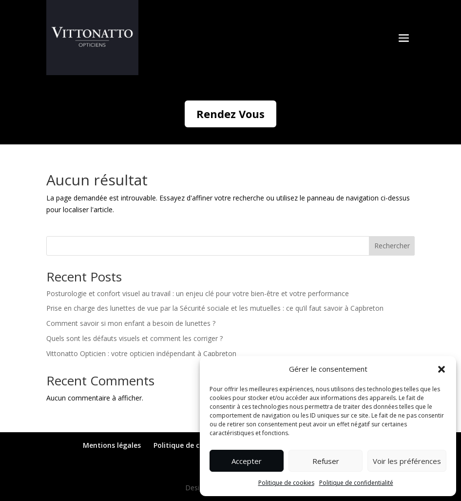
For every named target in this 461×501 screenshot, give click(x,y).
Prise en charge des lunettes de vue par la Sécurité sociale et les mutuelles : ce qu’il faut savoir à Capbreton (215, 308)
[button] (441, 369)
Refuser (325, 461)
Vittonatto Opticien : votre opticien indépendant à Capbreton (141, 353)
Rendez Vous (230, 113)
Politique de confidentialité (356, 483)
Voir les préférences (407, 461)
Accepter (246, 461)
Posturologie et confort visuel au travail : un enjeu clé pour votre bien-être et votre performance (197, 293)
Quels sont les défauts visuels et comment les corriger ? (134, 338)
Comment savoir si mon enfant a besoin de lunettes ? (130, 323)
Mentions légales (112, 445)
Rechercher (392, 245)
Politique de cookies (286, 483)
